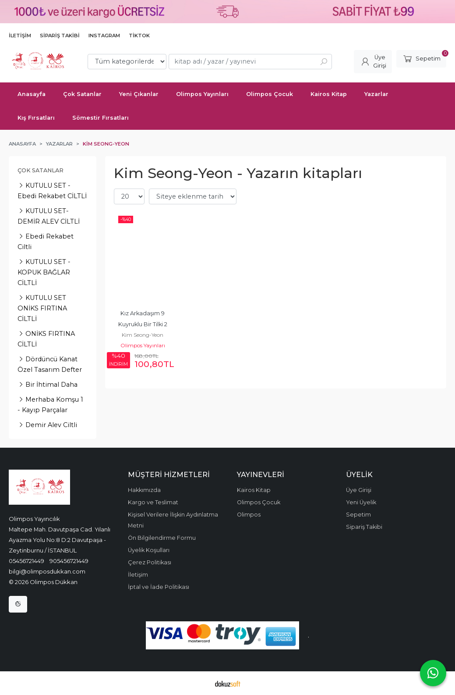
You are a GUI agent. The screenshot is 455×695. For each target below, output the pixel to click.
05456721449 (26, 560)
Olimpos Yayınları (142, 345)
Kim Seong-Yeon (142, 334)
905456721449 (68, 560)
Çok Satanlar (40, 170)
